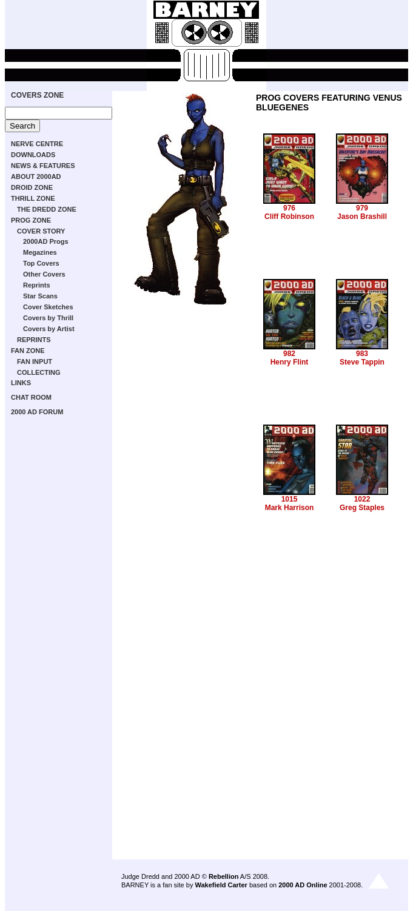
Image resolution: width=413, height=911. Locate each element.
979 (362, 208)
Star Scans (40, 296)
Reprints (36, 285)
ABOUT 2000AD (36, 176)
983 (362, 353)
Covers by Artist (49, 328)
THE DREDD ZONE (46, 209)
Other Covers (44, 274)
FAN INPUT (34, 361)
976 (289, 208)
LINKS (21, 382)
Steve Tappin (362, 362)
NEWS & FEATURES (43, 165)
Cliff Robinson (289, 216)
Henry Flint (289, 362)
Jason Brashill (362, 216)
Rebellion (224, 876)
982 (289, 353)
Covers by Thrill (48, 317)
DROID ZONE (32, 187)
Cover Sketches (48, 307)
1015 (289, 499)
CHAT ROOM (31, 397)
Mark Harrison (289, 507)
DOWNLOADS (33, 154)
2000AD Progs (46, 241)
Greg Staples (362, 507)
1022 (362, 499)
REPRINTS (34, 339)
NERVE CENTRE (37, 143)
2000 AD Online (302, 885)
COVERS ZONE (37, 95)
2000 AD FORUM (37, 411)
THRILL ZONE (33, 198)
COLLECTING (39, 372)
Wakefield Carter (221, 885)
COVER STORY (41, 231)
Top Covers (41, 263)
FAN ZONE (28, 350)
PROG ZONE (31, 220)
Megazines (40, 252)
